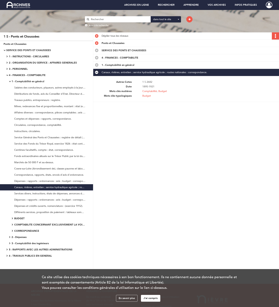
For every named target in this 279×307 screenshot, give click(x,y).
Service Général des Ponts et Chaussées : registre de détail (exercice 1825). (49, 137)
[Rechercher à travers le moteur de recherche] (119, 19)
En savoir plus (127, 298)
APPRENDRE (191, 5)
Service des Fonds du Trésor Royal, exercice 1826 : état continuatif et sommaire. (49, 143)
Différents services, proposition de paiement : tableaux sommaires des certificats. (49, 212)
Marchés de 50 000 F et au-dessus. (34, 162)
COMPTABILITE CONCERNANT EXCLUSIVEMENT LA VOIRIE (49, 224)
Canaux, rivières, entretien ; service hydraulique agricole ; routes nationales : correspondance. (49, 187)
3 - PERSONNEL (18, 69)
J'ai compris (151, 298)
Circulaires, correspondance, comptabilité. (38, 125)
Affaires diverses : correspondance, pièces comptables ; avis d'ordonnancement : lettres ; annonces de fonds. (49, 112)
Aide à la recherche (99, 25)
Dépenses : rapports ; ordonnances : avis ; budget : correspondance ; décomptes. (49, 181)
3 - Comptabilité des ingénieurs (30, 243)
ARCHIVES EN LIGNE (136, 5)
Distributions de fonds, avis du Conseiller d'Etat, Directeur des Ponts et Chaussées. (49, 94)
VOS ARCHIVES (217, 5)
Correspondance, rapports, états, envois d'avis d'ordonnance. (49, 175)
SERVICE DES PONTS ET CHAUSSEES (28, 50)
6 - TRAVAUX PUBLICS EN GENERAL (30, 256)
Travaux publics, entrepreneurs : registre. (37, 100)
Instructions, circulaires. (27, 131)
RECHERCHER (166, 5)
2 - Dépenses (19, 237)
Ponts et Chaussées (15, 44)
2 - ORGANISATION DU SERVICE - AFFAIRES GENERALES (43, 62)
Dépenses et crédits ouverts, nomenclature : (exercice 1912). (48, 206)
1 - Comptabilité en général (28, 81)
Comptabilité (149, 91)
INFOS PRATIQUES (246, 5)
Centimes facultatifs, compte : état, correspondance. (44, 150)
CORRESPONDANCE (26, 231)
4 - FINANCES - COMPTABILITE (27, 75)
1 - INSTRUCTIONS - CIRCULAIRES (29, 56)
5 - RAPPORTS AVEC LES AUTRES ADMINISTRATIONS (40, 249)
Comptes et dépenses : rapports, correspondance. (43, 118)
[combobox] (166, 19)
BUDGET (19, 218)
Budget (162, 91)
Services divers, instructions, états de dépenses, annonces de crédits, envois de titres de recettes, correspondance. (49, 193)
